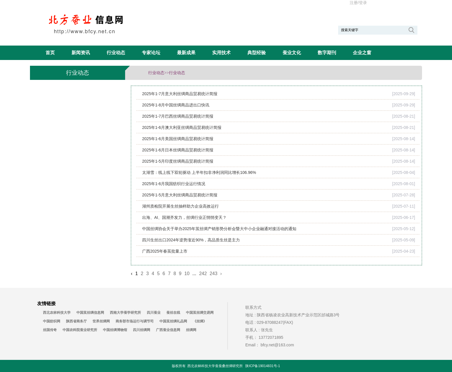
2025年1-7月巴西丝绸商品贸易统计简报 (177, 116)
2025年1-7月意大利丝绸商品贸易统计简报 (179, 93)
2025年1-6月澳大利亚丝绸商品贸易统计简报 (181, 127)
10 (186, 273)
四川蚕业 (154, 313)
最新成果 (186, 52)
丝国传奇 (50, 330)
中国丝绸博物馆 (115, 330)
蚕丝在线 (173, 313)
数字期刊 (327, 52)
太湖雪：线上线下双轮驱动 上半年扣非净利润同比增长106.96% (199, 172)
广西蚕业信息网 (168, 330)
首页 (50, 52)
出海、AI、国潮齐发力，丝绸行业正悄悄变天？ (184, 217)
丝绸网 (191, 330)
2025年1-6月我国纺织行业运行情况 (173, 183)
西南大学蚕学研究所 (125, 313)
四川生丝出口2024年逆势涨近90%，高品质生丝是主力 (191, 240)
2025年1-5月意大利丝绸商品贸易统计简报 (179, 195)
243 (213, 273)
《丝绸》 (200, 321)
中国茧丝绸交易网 (200, 313)
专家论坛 (151, 52)
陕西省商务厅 (76, 321)
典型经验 (256, 52)
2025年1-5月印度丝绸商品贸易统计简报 (177, 161)
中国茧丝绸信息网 (90, 313)
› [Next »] (221, 273)
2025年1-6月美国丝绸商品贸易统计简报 (177, 138)
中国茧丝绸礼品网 (173, 321)
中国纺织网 (51, 321)
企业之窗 (362, 52)
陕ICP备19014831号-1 (262, 366)
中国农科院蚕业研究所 (80, 330)
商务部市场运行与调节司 (135, 321)
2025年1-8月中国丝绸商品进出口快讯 (175, 105)
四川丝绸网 (141, 330)
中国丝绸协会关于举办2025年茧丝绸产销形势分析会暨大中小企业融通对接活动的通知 (219, 228)
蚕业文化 (291, 52)
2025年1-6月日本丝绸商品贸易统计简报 (177, 150)
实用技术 (221, 52)
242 (203, 273)
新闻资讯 (80, 52)
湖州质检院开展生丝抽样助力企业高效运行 (180, 206)
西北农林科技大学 (57, 313)
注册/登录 (358, 2)
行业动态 (116, 52)
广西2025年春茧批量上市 (164, 251)
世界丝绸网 (101, 321)
